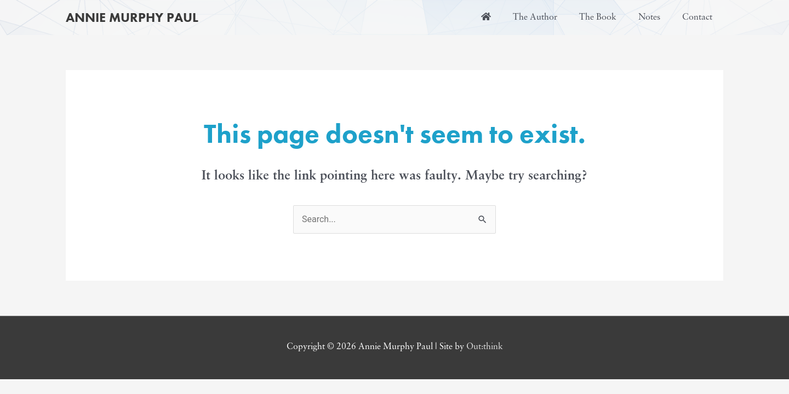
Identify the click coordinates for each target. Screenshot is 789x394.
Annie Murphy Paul (132, 17)
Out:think (484, 347)
